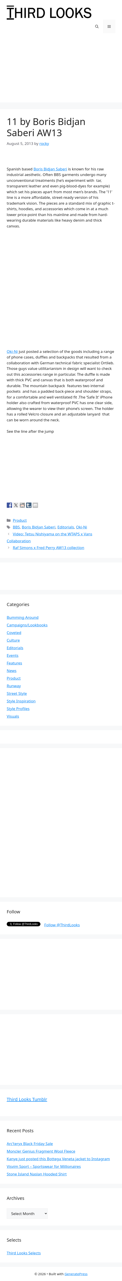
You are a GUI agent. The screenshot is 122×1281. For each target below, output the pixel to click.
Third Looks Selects (24, 1253)
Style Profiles (18, 708)
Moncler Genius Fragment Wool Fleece (41, 1151)
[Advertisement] (61, 71)
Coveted (14, 632)
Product (20, 520)
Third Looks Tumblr (27, 1099)
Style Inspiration (21, 701)
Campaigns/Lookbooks (27, 625)
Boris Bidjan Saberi (50, 169)
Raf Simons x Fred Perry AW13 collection (48, 547)
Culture (13, 640)
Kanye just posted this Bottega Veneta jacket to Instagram (58, 1158)
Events (12, 655)
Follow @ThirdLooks (62, 924)
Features (14, 663)
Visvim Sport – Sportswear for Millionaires (44, 1166)
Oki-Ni (12, 351)
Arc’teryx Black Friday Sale (30, 1143)
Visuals (13, 716)
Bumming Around (22, 617)
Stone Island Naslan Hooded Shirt (37, 1174)
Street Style (17, 693)
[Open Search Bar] (97, 26)
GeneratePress (76, 1274)
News (12, 670)
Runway (14, 685)
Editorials (65, 527)
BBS (16, 527)
